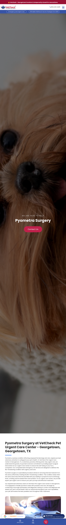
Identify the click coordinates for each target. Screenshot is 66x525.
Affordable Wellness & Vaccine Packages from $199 (44, 11)
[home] (8, 7)
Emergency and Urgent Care (16, 11)
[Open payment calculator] (54, 516)
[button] (63, 7)
